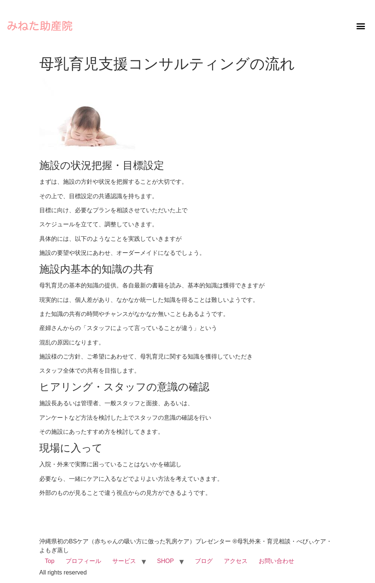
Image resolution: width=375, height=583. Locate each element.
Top (49, 561)
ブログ (204, 561)
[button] (361, 26)
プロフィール (83, 561)
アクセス (236, 561)
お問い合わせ (276, 561)
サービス (124, 561)
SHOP (165, 561)
